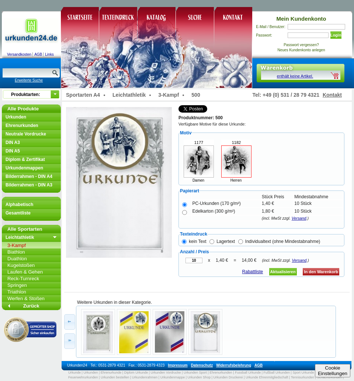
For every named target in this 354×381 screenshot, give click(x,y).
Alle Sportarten (24, 229)
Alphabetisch (19, 204)
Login (335, 35)
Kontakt (332, 95)
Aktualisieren (283, 272)
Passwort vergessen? (301, 45)
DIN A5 (13, 151)
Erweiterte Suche (29, 80)
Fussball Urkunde (248, 372)
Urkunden (16, 117)
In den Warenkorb (321, 272)
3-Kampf (16, 245)
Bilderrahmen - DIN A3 (29, 185)
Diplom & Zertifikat (25, 159)
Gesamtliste (18, 213)
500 (195, 95)
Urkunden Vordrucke (166, 372)
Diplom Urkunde (136, 372)
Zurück (31, 306)
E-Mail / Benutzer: (270, 27)
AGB (38, 54)
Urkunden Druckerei (228, 377)
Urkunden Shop (199, 377)
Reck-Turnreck (23, 278)
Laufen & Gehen (25, 272)
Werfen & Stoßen (26, 298)
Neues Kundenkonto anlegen (301, 50)
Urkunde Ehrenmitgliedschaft (267, 377)
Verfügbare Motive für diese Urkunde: (212, 124)
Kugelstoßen (21, 265)
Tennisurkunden (303, 377)
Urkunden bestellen (115, 377)
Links (49, 54)
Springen (17, 285)
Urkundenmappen (24, 168)
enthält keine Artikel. (295, 76)
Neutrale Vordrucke (26, 134)
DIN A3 (13, 142)
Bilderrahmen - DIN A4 (29, 176)
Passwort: (264, 35)
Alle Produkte (23, 108)
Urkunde (74, 372)
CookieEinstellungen (332, 370)
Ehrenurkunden (22, 125)
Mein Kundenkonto (301, 19)
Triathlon (16, 292)
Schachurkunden (329, 377)
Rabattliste (252, 271)
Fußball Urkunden (277, 372)
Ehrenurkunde (111, 372)
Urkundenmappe (172, 377)
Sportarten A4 (83, 95)
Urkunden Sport (195, 372)
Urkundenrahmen (145, 377)
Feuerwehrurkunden (83, 377)
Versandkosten (19, 54)
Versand (299, 218)
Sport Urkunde (303, 372)
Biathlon (16, 252)
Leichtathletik (20, 237)
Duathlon (17, 258)
